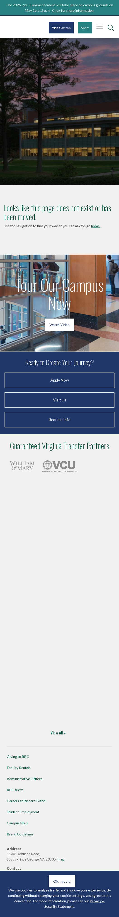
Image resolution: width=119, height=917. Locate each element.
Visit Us (59, 400)
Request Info (59, 419)
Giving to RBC (18, 756)
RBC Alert (15, 790)
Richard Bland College (17, 28)
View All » (58, 732)
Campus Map (17, 823)
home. (95, 226)
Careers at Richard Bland (26, 801)
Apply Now (59, 380)
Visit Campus (61, 28)
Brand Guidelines (20, 834)
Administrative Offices (24, 778)
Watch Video (59, 324)
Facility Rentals (19, 767)
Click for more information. (73, 10)
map (61, 859)
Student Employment (23, 812)
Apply (85, 28)
